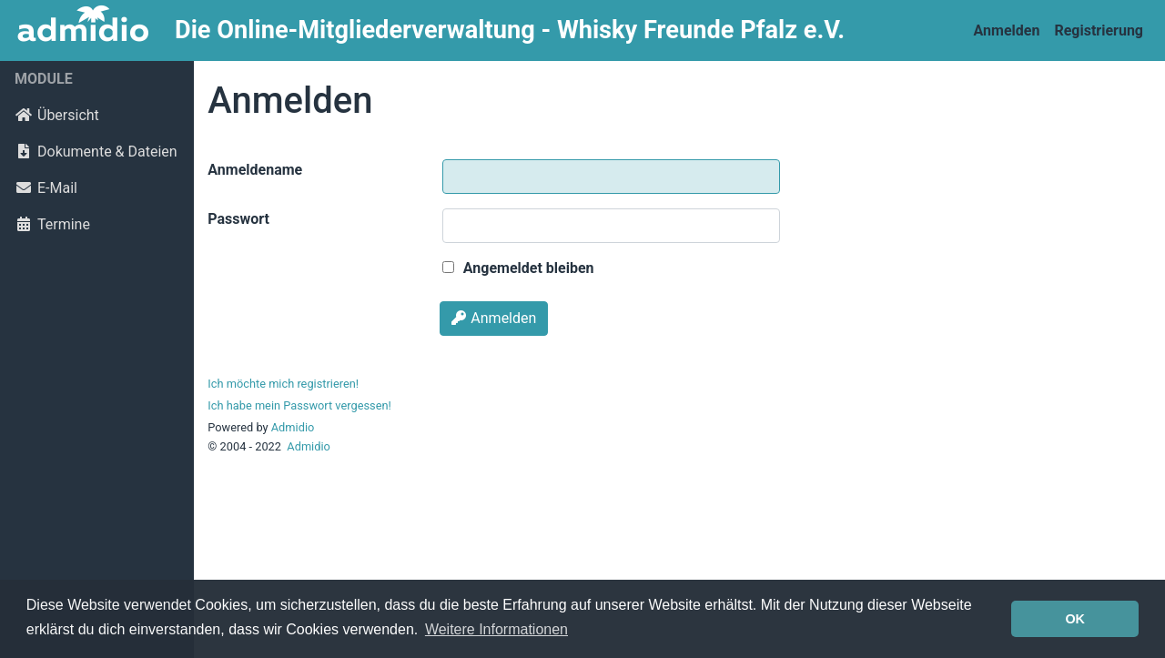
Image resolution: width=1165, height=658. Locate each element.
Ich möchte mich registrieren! (283, 383)
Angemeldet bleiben (518, 268)
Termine (52, 224)
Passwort (238, 219)
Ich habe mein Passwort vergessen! (299, 405)
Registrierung (1098, 30)
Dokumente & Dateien (96, 151)
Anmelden (1007, 30)
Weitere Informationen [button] (496, 629)
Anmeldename (255, 169)
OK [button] (1075, 619)
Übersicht (57, 115)
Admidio (293, 427)
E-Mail (46, 188)
